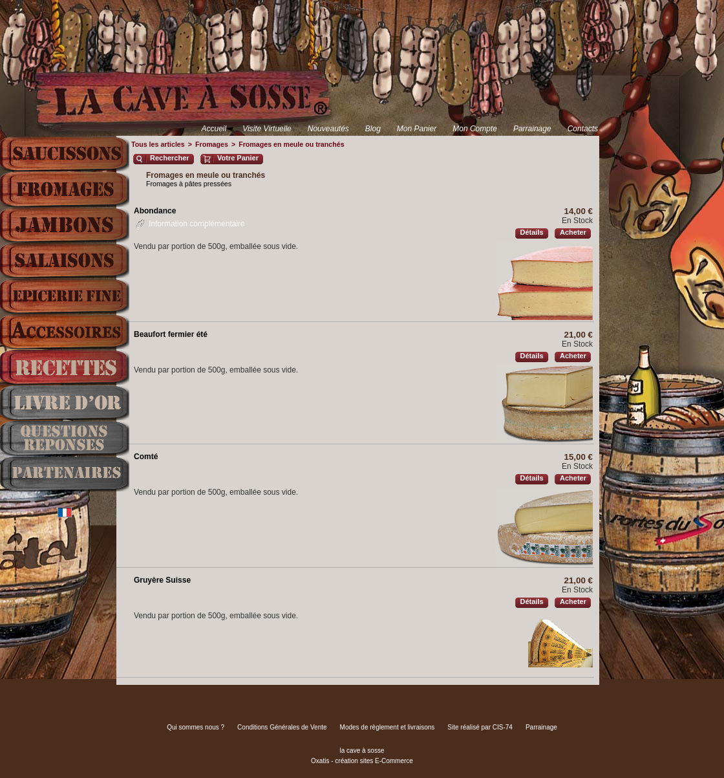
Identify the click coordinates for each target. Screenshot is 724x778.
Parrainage (532, 128)
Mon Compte (474, 128)
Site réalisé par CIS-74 (480, 727)
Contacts (583, 128)
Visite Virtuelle (267, 128)
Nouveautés (328, 128)
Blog (373, 128)
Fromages (211, 144)
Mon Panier (416, 128)
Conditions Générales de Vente (281, 727)
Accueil (213, 128)
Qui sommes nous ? (195, 727)
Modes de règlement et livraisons (387, 727)
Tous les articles (158, 144)
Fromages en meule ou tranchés (291, 144)
